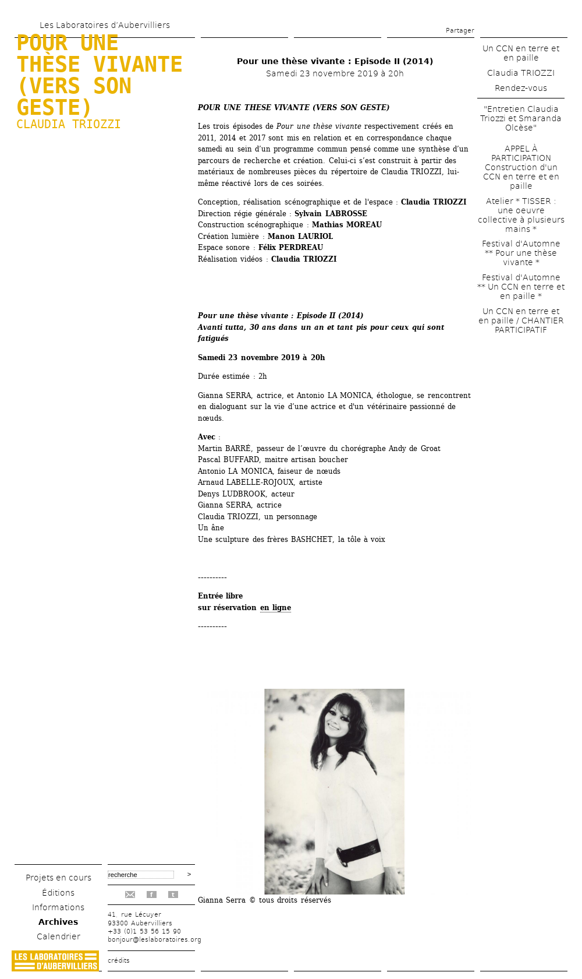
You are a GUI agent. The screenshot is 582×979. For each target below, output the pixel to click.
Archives (58, 922)
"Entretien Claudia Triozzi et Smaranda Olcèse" (521, 118)
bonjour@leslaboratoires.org (154, 939)
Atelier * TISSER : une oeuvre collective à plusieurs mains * (521, 215)
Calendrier (58, 936)
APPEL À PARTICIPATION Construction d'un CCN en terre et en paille (521, 167)
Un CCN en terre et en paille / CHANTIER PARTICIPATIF (521, 320)
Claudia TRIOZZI (68, 124)
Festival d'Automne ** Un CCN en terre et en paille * (521, 287)
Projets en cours (58, 877)
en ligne (275, 607)
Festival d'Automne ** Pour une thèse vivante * (521, 253)
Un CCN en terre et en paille (520, 53)
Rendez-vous (521, 88)
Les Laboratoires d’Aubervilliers (105, 25)
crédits (119, 960)
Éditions (58, 892)
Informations (58, 907)
